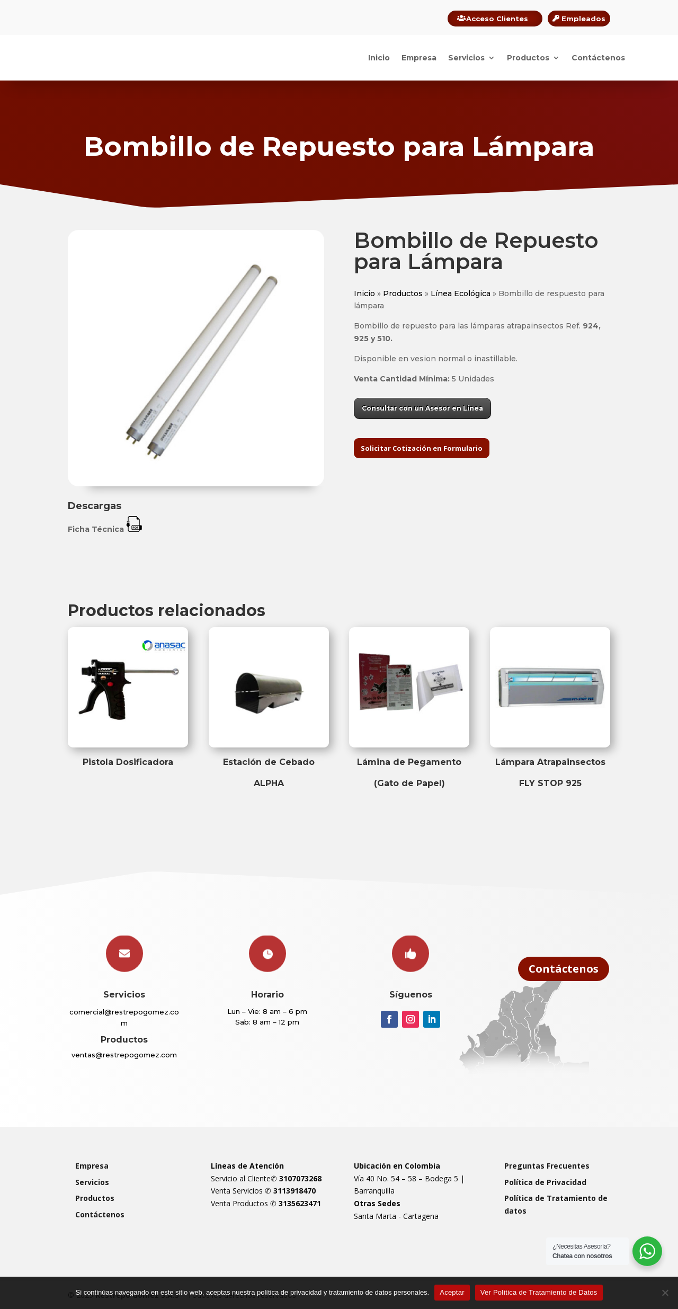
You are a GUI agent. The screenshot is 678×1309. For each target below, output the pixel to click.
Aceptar (452, 1292)
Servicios (466, 58)
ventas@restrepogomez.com (124, 1054)
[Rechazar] (664, 1292)
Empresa (419, 58)
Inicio (379, 58)
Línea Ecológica (460, 293)
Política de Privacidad (545, 1182)
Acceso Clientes (497, 18)
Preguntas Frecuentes (547, 1166)
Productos (528, 58)
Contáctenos (598, 58)
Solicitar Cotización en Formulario (422, 448)
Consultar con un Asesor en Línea (422, 408)
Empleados (583, 18)
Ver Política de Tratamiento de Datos (538, 1292)
